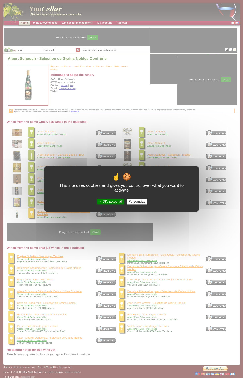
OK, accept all (110, 201)
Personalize (137, 201)
